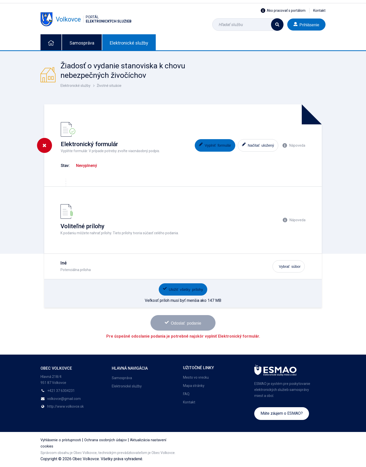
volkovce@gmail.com (64, 399)
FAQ (186, 394)
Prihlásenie (306, 24)
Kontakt (319, 11)
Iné (63, 263)
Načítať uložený (258, 145)
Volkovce (86, 19)
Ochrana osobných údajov (105, 440)
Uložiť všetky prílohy (183, 289)
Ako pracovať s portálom (283, 10)
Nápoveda (293, 145)
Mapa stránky (193, 386)
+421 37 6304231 (61, 391)
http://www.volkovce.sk (65, 406)
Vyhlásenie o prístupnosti (60, 440)
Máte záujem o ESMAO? (281, 413)
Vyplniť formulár (215, 145)
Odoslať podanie (183, 322)
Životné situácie (109, 86)
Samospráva (82, 43)
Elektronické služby (129, 43)
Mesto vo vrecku (196, 377)
